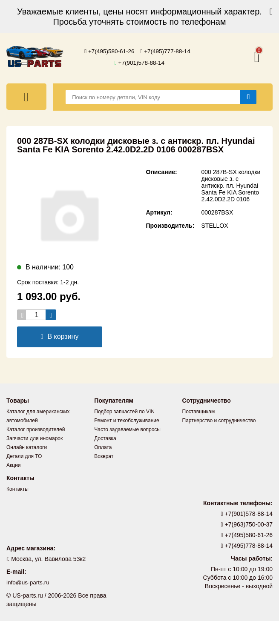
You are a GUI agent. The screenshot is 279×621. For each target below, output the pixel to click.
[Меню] (26, 96)
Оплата (103, 447)
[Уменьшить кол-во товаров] (22, 314)
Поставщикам (198, 412)
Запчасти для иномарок (34, 438)
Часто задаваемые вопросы (127, 429)
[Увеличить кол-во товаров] (51, 314)
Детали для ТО (24, 456)
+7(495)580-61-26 (109, 51)
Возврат (103, 456)
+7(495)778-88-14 (247, 545)
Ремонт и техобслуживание (126, 421)
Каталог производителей (35, 429)
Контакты (17, 489)
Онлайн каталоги (26, 447)
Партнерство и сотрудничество (219, 421)
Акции (13, 465)
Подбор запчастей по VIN (124, 412)
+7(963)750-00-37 (247, 524)
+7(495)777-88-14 (166, 51)
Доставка (105, 438)
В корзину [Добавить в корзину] (60, 336)
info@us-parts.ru (28, 582)
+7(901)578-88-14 (140, 62)
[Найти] (248, 97)
